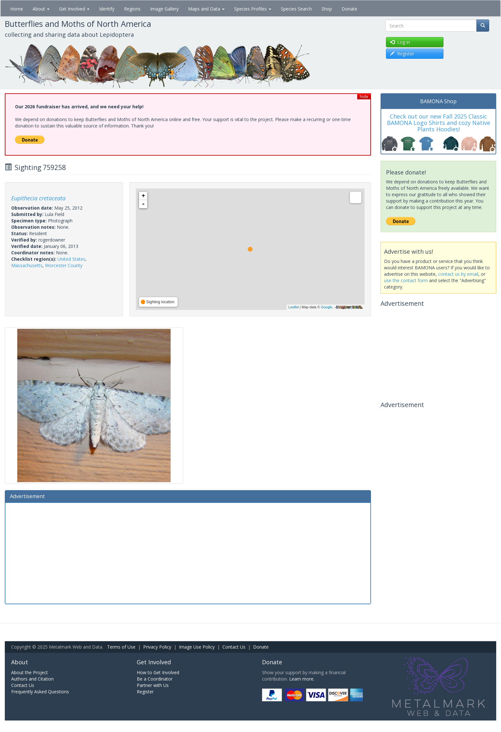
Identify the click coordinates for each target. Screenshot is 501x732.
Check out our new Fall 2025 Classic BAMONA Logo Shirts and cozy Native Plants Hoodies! (438, 122)
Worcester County (63, 265)
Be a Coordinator (155, 679)
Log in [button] (400, 42)
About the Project (29, 672)
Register (145, 692)
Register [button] (402, 53)
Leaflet (293, 307)
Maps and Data (206, 9)
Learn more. (301, 679)
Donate (349, 9)
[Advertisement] (188, 552)
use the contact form (406, 280)
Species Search (296, 9)
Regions (132, 9)
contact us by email (458, 274)
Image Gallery (164, 9)
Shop (326, 9)
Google (326, 307)
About (41, 9)
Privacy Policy (157, 647)
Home (16, 9)
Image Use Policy (197, 647)
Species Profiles (252, 9)
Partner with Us (153, 685)
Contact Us (233, 647)
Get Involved (74, 9)
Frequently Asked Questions (40, 692)
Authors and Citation (32, 679)
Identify (106, 9)
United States (71, 259)
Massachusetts (26, 265)
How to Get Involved (158, 672)
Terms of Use (121, 647)
